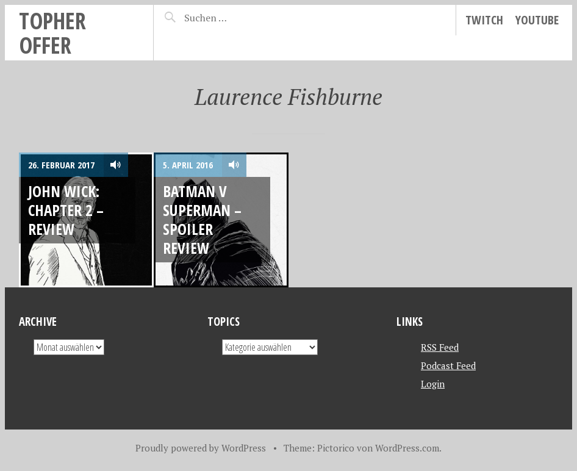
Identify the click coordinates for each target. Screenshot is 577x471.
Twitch (484, 20)
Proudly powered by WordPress (200, 448)
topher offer (52, 32)
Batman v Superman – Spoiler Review (202, 220)
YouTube (537, 20)
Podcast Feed (448, 365)
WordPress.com (407, 448)
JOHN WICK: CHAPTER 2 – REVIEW (66, 210)
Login (433, 384)
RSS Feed (440, 347)
